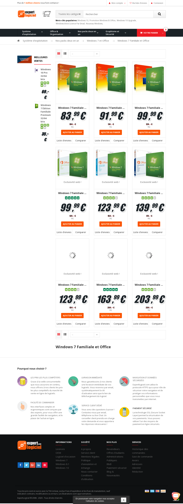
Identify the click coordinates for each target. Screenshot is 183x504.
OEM (58, 453)
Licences (60, 449)
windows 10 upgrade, (126, 21)
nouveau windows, (94, 24)
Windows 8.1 (62, 464)
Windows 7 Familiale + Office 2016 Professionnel (149, 285)
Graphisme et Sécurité (112, 33)
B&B (109, 464)
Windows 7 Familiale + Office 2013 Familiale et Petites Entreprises (110, 194)
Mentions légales (90, 457)
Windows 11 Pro (28, 49)
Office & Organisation (56, 33)
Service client (88, 453)
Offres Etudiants (115, 453)
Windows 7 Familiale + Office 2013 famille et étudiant (72, 194)
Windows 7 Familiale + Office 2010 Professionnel (149, 108)
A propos (86, 449)
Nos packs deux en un (87, 33)
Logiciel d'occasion (65, 457)
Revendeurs (113, 449)
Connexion (158, 3)
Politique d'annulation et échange (89, 464)
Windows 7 (62, 460)
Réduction (137, 472)
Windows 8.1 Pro (77, 49)
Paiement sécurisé (142, 408)
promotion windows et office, (103, 21)
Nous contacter (89, 472)
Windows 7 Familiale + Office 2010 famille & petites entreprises (110, 108)
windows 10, (83, 21)
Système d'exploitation (29, 33)
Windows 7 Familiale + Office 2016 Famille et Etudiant (72, 285)
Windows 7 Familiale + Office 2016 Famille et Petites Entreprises (110, 285)
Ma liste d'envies (139, 3)
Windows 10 (62, 468)
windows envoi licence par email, (70, 24)
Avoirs (135, 460)
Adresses (137, 464)
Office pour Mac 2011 (103, 49)
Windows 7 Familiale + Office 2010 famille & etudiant (72, 108)
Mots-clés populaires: (66, 21)
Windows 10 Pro (52, 49)
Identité (136, 468)
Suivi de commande (142, 457)
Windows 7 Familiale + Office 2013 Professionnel (149, 194)
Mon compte (117, 3)
